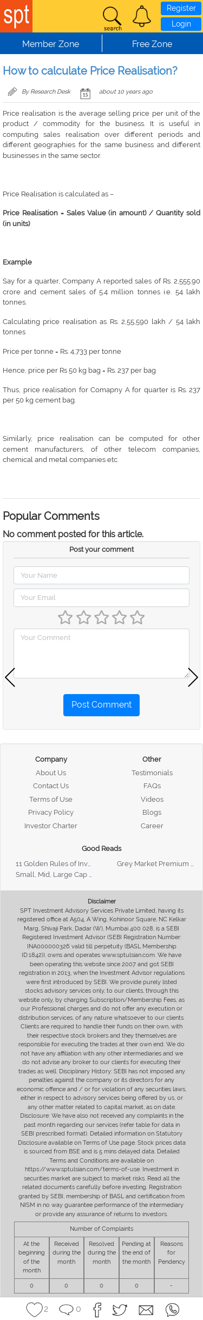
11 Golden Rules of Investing (62, 864)
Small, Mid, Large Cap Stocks (63, 874)
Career (152, 826)
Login (181, 23)
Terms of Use (51, 799)
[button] (142, 16)
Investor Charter (50, 826)
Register (181, 8)
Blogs (151, 812)
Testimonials (152, 773)
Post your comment (101, 549)
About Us (51, 773)
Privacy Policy (51, 812)
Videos (152, 799)
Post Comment (101, 704)
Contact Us (51, 786)
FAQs (152, 786)
